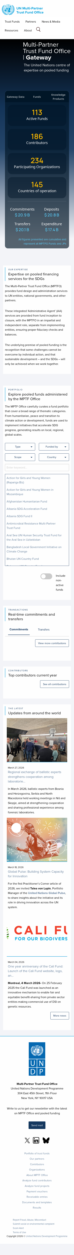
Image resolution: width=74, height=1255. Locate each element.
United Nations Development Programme (46, 1236)
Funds (37, 96)
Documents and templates (37, 1202)
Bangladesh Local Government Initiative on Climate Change (34, 549)
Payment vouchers (37, 1191)
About (28, 30)
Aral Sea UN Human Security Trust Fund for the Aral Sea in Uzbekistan (34, 537)
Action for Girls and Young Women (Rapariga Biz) (28, 480)
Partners (30, 21)
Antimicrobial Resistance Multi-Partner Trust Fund (31, 525)
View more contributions (52, 643)
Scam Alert (18, 1228)
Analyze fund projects (37, 1186)
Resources (11, 30)
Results (37, 1207)
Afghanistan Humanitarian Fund (27, 501)
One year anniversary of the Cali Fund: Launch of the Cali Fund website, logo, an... (35, 971)
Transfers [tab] (43, 629)
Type (18, 446)
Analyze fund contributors (37, 1180)
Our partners (37, 1159)
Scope (17, 457)
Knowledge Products (58, 96)
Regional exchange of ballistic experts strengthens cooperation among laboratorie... (34, 776)
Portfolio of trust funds (37, 1153)
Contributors (37, 1164)
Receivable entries (37, 1197)
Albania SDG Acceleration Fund (27, 509)
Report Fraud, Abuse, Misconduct (29, 1220)
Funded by (52, 446)
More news (59, 1015)
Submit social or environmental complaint (33, 1224)
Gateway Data (15, 96)
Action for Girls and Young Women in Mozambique (30, 492)
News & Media (51, 21)
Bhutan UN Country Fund (23, 559)
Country (51, 457)
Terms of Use (19, 1232)
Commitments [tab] (19, 629)
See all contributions (54, 684)
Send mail (37, 1125)
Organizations (37, 1169)
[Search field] (38, 30)
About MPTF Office (37, 1175)
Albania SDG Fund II (19, 516)
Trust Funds (12, 21)
